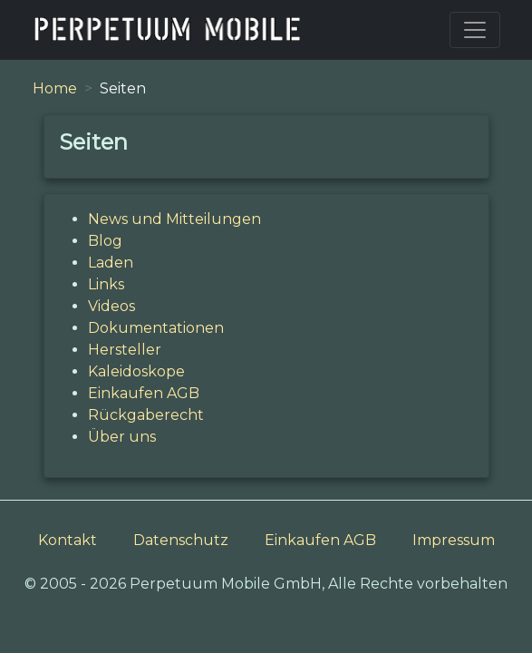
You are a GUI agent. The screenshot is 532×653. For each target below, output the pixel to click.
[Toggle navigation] (475, 30)
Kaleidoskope (136, 371)
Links (106, 284)
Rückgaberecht (146, 415)
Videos (111, 306)
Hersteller (124, 349)
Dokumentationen (156, 327)
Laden (110, 262)
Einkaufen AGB (143, 393)
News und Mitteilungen (174, 219)
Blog (105, 240)
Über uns (122, 436)
